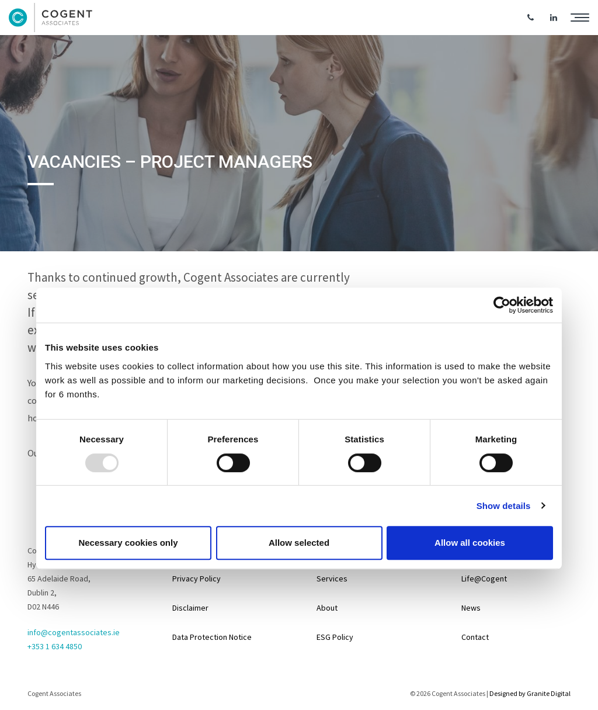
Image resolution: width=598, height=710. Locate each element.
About (327, 607)
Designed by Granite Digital (530, 693)
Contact (475, 637)
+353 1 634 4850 (54, 646)
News (471, 607)
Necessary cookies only (128, 543)
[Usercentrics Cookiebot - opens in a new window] (502, 305)
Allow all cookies (469, 543)
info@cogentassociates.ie (73, 632)
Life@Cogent (484, 578)
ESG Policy (335, 637)
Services (332, 578)
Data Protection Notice (212, 637)
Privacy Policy (196, 578)
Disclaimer (190, 607)
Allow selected (299, 543)
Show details (504, 506)
